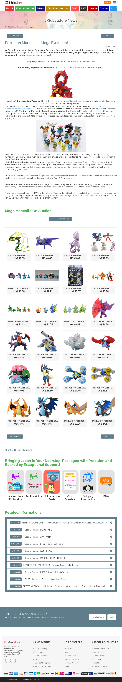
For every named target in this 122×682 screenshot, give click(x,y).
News (19, 27)
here (48, 617)
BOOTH (75, 8)
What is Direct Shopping (19, 449)
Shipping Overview (71, 659)
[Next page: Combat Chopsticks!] (107, 36)
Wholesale (97, 652)
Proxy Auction (39, 652)
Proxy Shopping (40, 649)
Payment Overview (71, 663)
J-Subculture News (100, 666)
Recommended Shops (42, 666)
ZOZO (83, 8)
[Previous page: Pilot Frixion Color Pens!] (15, 36)
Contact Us (68, 666)
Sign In (107, 2)
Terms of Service (99, 659)
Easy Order (116, 8)
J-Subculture (10, 27)
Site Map (96, 663)
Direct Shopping (29, 27)
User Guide (68, 649)
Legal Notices (98, 656)
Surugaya (104, 8)
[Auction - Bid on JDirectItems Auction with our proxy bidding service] (111, 617)
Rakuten (93, 8)
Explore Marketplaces (42, 663)
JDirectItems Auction (25, 8)
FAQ (65, 652)
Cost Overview (69, 656)
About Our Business (100, 649)
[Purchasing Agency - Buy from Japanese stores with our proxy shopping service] (97, 617)
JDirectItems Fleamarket (58, 8)
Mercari (9, 8)
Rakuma (40, 8)
